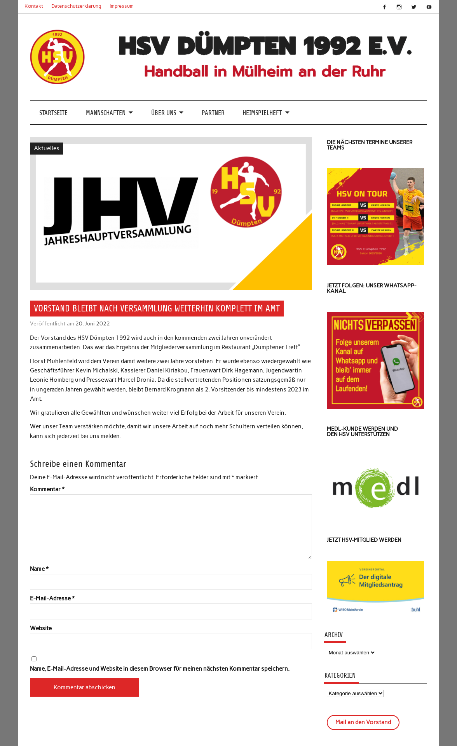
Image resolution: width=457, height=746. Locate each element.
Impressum (122, 6)
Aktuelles (46, 148)
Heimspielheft (262, 113)
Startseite (53, 113)
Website (41, 628)
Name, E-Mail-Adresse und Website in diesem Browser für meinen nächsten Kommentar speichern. (160, 669)
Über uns (163, 113)
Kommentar (47, 489)
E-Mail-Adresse (52, 599)
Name (39, 569)
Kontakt (33, 6)
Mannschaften (106, 113)
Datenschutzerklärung (76, 6)
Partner (213, 113)
